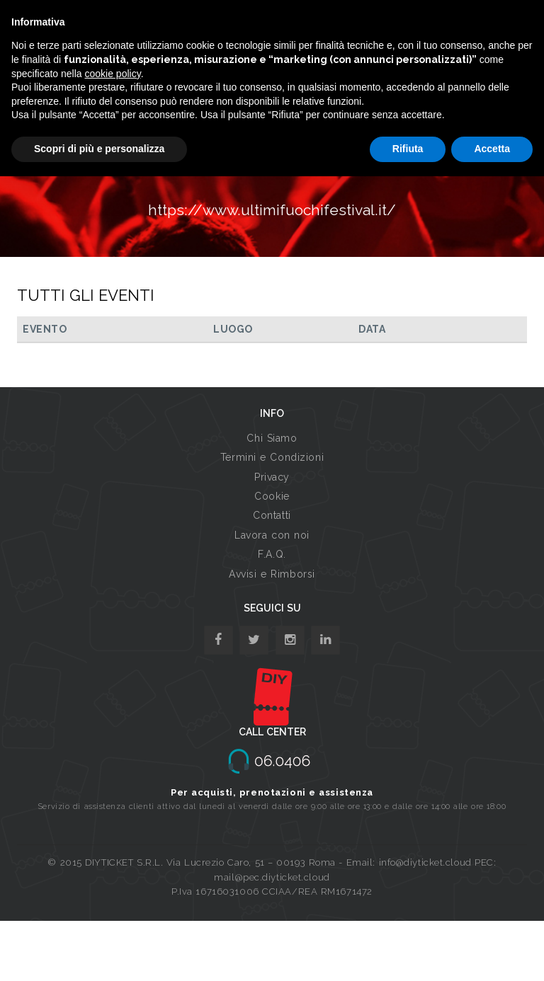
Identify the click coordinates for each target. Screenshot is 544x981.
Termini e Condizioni (272, 457)
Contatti (271, 515)
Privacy (272, 477)
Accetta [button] (492, 148)
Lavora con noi (272, 535)
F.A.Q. (271, 554)
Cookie (271, 496)
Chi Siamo (271, 438)
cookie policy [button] (113, 73)
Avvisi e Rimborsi (272, 574)
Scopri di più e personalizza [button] (99, 148)
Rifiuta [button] (408, 148)
